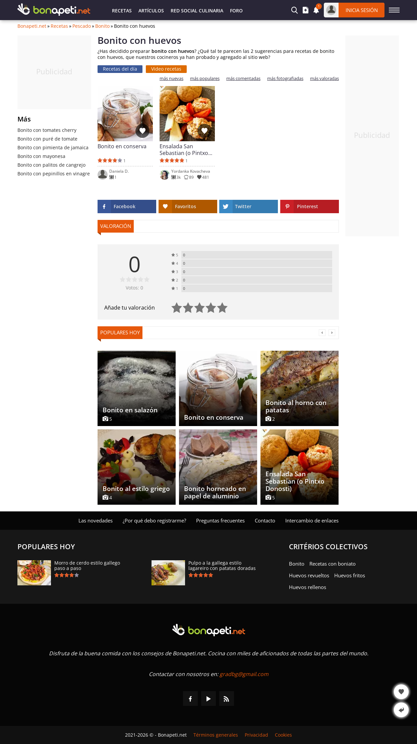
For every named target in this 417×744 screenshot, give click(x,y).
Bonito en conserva (122, 146)
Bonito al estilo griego (136, 488)
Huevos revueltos (309, 575)
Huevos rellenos (307, 587)
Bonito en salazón (130, 410)
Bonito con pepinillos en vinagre (53, 173)
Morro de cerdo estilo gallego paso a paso (87, 565)
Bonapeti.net (31, 26)
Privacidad (256, 735)
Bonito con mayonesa (41, 156)
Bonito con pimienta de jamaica (52, 147)
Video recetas (166, 69)
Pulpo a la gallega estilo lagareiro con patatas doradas (222, 565)
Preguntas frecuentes (220, 520)
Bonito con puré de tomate (47, 139)
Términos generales (215, 735)
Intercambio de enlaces (312, 520)
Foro (236, 10)
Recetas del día (120, 69)
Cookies (283, 735)
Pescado (81, 26)
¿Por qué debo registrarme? (154, 520)
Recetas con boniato (332, 563)
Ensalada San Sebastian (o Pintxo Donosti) (184, 149)
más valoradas (324, 78)
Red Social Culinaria (197, 10)
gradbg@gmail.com (244, 674)
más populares (205, 78)
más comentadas (243, 78)
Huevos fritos (349, 575)
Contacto (265, 520)
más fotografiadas (285, 78)
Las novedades (95, 520)
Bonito (102, 26)
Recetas (122, 10)
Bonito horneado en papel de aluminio (215, 492)
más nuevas (171, 78)
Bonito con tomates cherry (46, 130)
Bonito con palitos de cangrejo (51, 165)
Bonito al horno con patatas (295, 406)
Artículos (151, 10)
